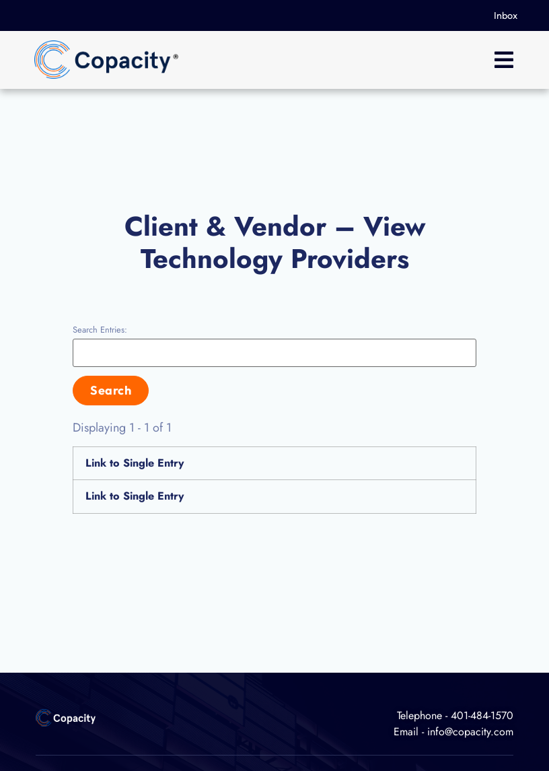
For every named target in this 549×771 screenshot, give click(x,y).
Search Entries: (100, 330)
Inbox (505, 15)
